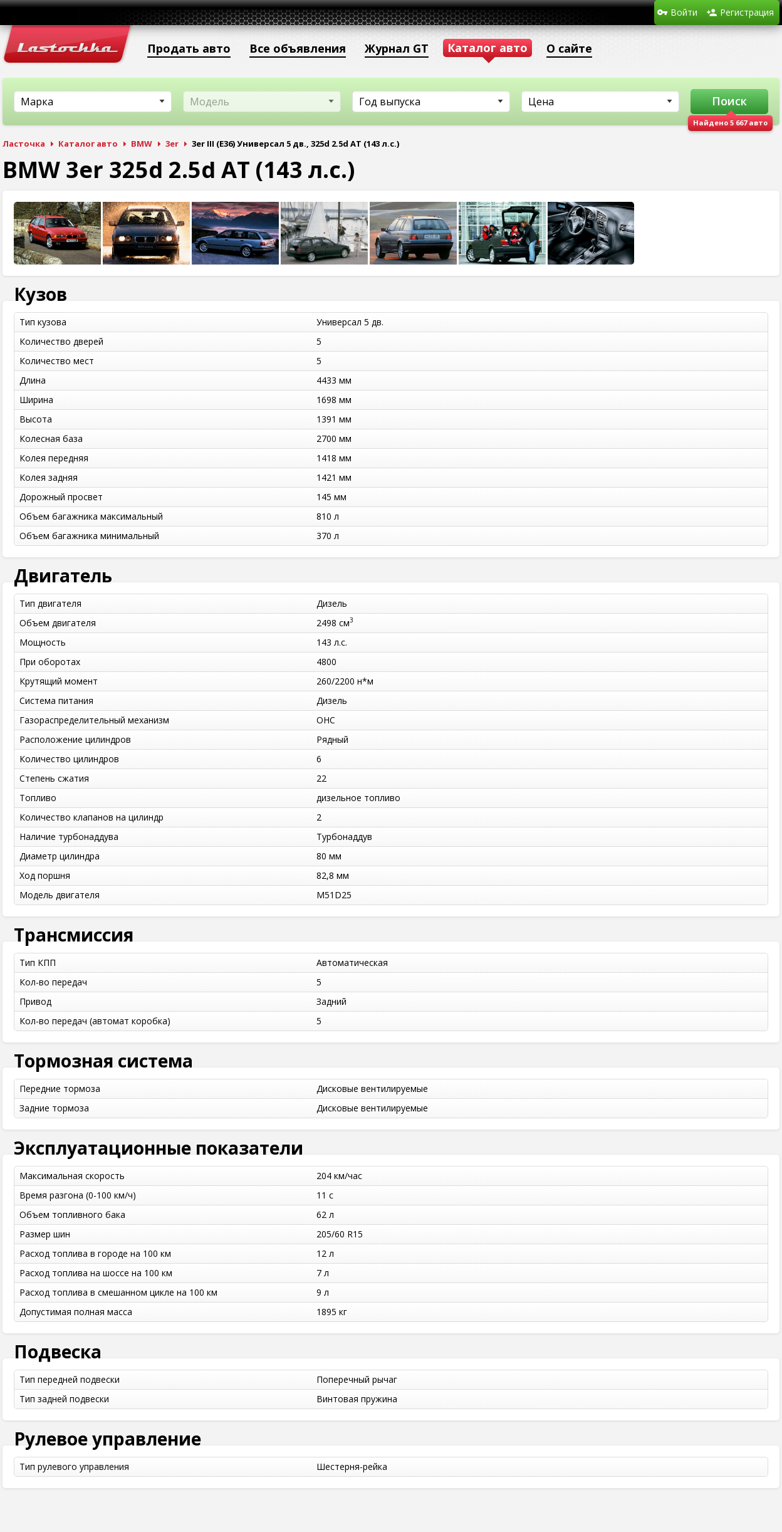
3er (172, 143)
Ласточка (24, 143)
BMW (141, 143)
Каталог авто (88, 143)
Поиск (729, 100)
